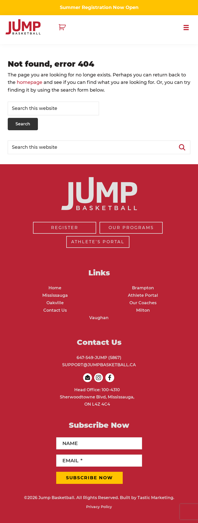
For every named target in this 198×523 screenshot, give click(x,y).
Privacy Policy (99, 506)
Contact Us (55, 310)
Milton (143, 310)
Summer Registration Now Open (99, 7)
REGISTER (64, 227)
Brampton (143, 287)
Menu (188, 27)
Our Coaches (142, 302)
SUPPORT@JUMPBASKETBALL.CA (99, 364)
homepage (29, 82)
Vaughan (99, 317)
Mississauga (55, 295)
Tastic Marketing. (155, 497)
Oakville (55, 302)
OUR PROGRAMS (131, 227)
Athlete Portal (143, 295)
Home (54, 287)
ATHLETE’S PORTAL (98, 241)
